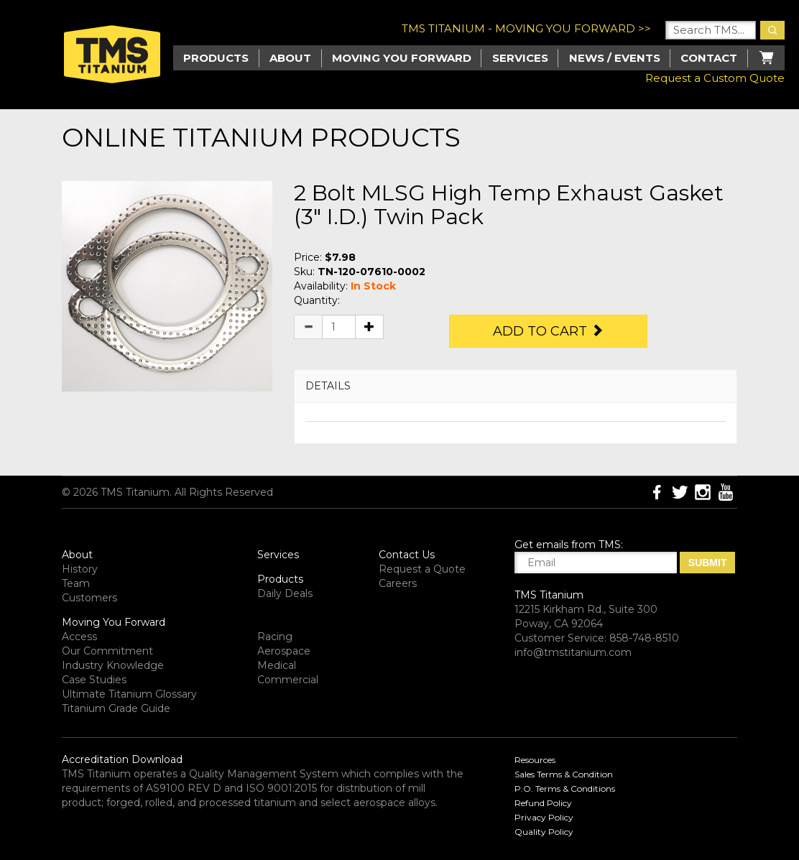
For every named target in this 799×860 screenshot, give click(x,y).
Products (280, 579)
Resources (534, 759)
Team (76, 583)
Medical (276, 665)
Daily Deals (285, 593)
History (80, 569)
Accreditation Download (122, 759)
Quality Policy (543, 831)
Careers (398, 583)
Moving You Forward (113, 622)
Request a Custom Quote (715, 78)
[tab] (515, 386)
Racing (274, 636)
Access (79, 636)
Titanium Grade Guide (116, 708)
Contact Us (407, 554)
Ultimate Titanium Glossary (129, 694)
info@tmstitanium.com (573, 652)
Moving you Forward (401, 58)
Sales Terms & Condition (563, 774)
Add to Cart (548, 331)
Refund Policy (543, 802)
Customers (89, 597)
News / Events (614, 58)
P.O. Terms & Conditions (564, 788)
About (290, 58)
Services (520, 58)
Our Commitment (107, 650)
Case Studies (94, 679)
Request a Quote (422, 569)
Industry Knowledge (113, 665)
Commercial (287, 679)
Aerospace (283, 650)
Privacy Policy (543, 817)
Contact (708, 58)
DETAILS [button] (328, 385)
